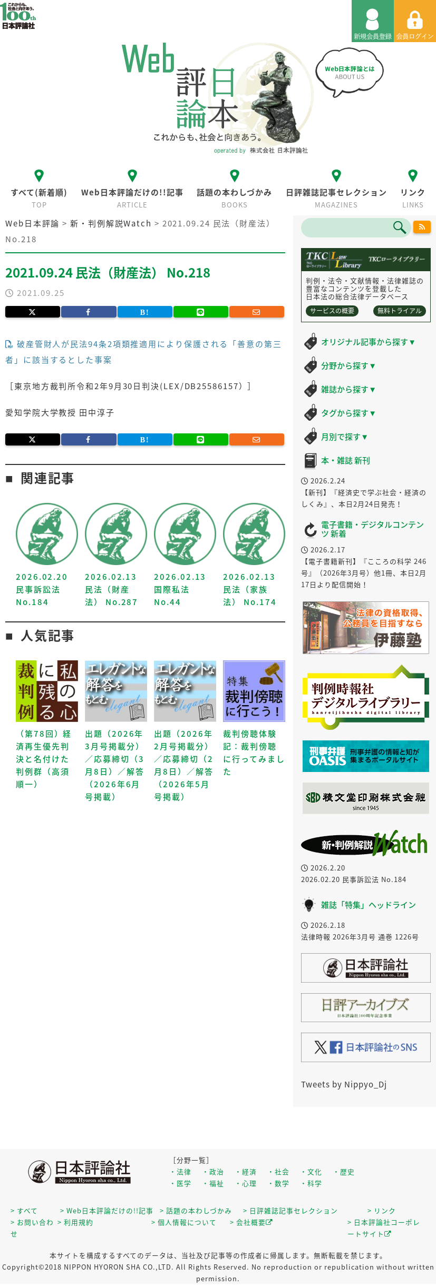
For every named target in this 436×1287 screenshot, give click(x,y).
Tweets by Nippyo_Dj (344, 1084)
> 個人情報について (184, 1222)
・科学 (311, 1183)
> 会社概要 (251, 1222)
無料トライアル (399, 310)
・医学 (180, 1183)
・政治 (213, 1171)
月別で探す (345, 436)
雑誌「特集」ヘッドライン (368, 904)
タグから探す (348, 413)
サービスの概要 (332, 310)
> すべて (24, 1210)
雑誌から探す (348, 389)
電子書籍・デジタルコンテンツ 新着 (372, 529)
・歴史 (344, 1171)
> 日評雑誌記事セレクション (290, 1210)
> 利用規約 (75, 1222)
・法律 (180, 1171)
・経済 (246, 1171)
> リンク (381, 1210)
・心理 (246, 1183)
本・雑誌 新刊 (345, 460)
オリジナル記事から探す (368, 342)
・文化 (311, 1171)
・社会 (278, 1171)
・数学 (278, 1183)
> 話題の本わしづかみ (196, 1210)
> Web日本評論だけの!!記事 (106, 1210)
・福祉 (213, 1183)
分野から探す (348, 365)
